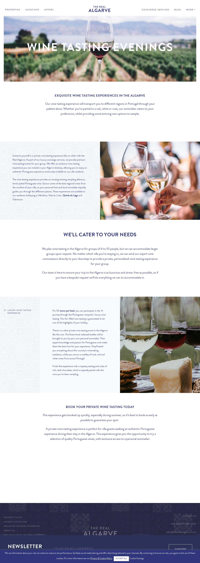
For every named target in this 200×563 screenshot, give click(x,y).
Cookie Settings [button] (136, 559)
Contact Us (189, 516)
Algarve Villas (13, 518)
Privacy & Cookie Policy (101, 559)
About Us (9, 531)
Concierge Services (155, 10)
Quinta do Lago (70, 195)
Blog (177, 10)
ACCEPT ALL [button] (121, 559)
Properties (12, 10)
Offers (49, 10)
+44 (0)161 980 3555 (183, 524)
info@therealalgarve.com (181, 532)
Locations (32, 10)
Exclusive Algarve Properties (22, 526)
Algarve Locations (15, 522)
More (189, 10)
